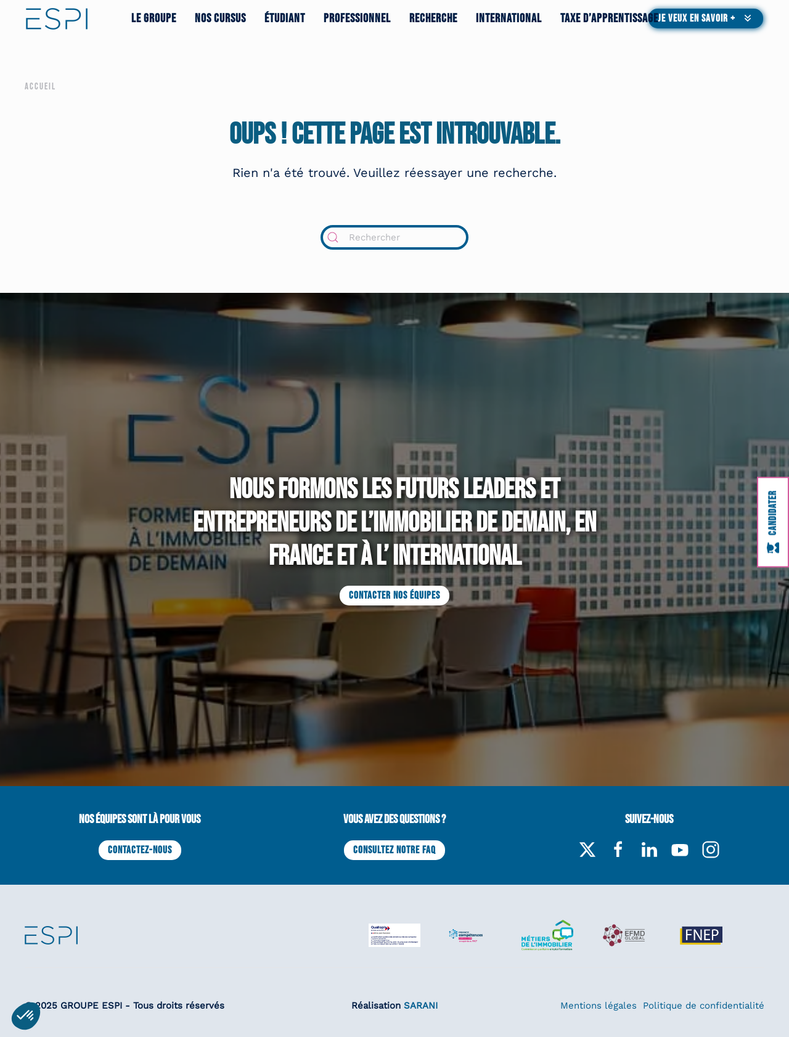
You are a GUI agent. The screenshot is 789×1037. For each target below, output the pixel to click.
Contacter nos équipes (394, 595)
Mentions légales (598, 1005)
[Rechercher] (394, 237)
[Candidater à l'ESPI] (773, 522)
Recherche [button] (433, 18)
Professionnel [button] (357, 18)
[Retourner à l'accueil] (57, 18)
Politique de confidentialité (703, 1005)
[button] (705, 18)
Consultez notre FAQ (394, 850)
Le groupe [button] (153, 18)
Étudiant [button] (284, 18)
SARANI (421, 1005)
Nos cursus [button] (220, 18)
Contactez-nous (140, 850)
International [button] (509, 18)
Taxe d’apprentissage (609, 18)
